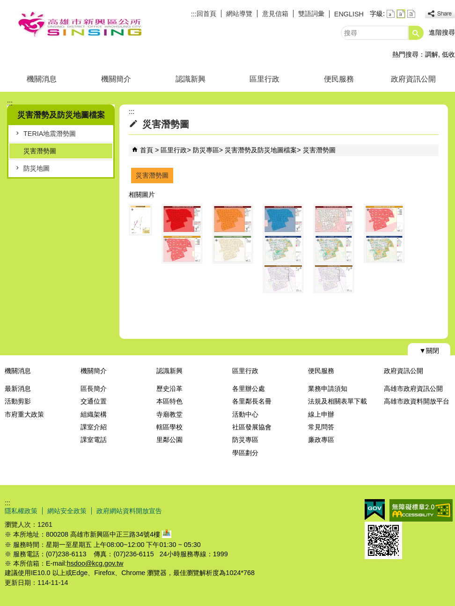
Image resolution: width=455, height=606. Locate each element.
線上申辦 (321, 414)
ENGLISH (349, 14)
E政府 (375, 509)
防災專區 (206, 150)
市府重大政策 (24, 414)
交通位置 (94, 401)
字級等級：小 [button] (391, 14)
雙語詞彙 (311, 13)
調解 (431, 54)
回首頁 (206, 13)
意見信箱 (275, 13)
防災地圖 (36, 168)
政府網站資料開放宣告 (129, 511)
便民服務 (339, 79)
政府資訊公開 (413, 79)
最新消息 (18, 388)
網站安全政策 (67, 511)
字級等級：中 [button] (400, 13)
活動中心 (245, 414)
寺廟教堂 (169, 414)
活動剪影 (18, 401)
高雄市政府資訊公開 (413, 388)
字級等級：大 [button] (411, 14)
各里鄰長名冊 (252, 401)
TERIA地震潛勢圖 (49, 133)
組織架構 (94, 414)
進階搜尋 (442, 32)
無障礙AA (421, 510)
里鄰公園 (169, 439)
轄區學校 (169, 427)
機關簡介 (116, 79)
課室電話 (94, 439)
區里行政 (264, 79)
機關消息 (42, 79)
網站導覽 (239, 13)
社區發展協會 (252, 427)
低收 (448, 54)
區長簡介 (94, 388)
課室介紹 (94, 427)
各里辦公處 (248, 388)
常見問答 (321, 427)
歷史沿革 (169, 388)
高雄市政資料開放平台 (416, 401)
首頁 (146, 150)
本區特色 (169, 401)
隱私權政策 (21, 511)
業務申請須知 (327, 388)
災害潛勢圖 (39, 151)
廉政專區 (321, 439)
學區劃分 (245, 452)
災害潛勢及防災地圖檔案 (261, 150)
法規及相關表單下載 (337, 401)
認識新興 (190, 79)
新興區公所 (79, 25)
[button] (416, 33)
